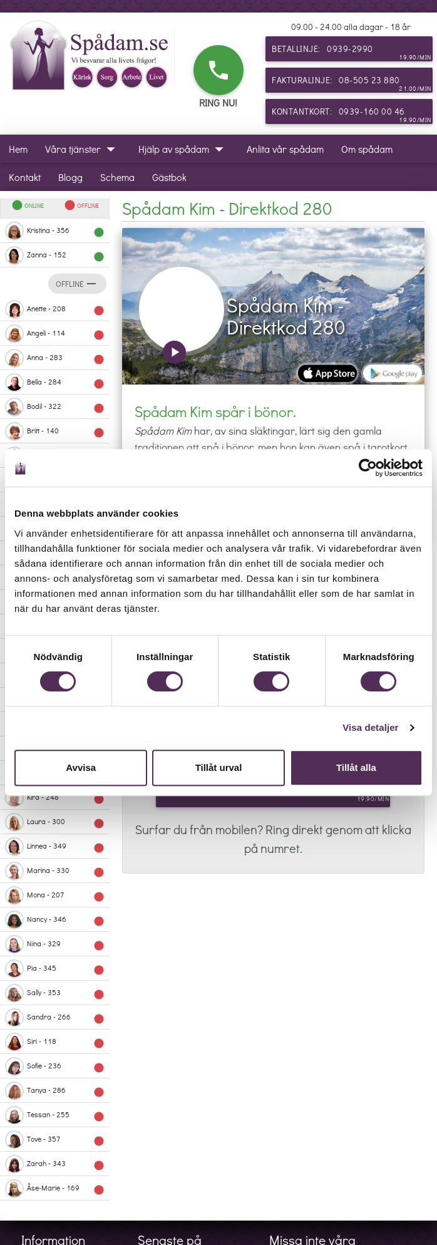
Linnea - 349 (55, 846)
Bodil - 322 (55, 407)
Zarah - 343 (55, 1164)
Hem (18, 148)
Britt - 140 (55, 431)
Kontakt (25, 176)
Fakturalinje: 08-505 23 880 (351, 83)
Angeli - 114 (55, 333)
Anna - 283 (55, 358)
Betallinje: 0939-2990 (351, 52)
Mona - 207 (55, 895)
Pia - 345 (55, 968)
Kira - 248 (55, 797)
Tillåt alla (356, 767)
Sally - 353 (55, 993)
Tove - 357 (55, 1139)
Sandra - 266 (55, 1017)
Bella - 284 (55, 382)
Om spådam (367, 148)
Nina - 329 (55, 944)
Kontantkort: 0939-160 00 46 (351, 114)
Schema (117, 176)
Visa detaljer (370, 727)
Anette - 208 (55, 309)
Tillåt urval (218, 767)
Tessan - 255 (55, 1115)
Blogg (70, 176)
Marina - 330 (55, 871)
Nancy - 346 (55, 920)
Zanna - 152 (55, 255)
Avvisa (81, 767)
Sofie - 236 (55, 1066)
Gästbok (169, 176)
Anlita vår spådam (285, 148)
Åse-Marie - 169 (55, 1188)
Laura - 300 (55, 822)
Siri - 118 (55, 1042)
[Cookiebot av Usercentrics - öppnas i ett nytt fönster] (368, 467)
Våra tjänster (83, 149)
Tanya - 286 (55, 1091)
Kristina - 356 (55, 231)
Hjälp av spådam (183, 149)
